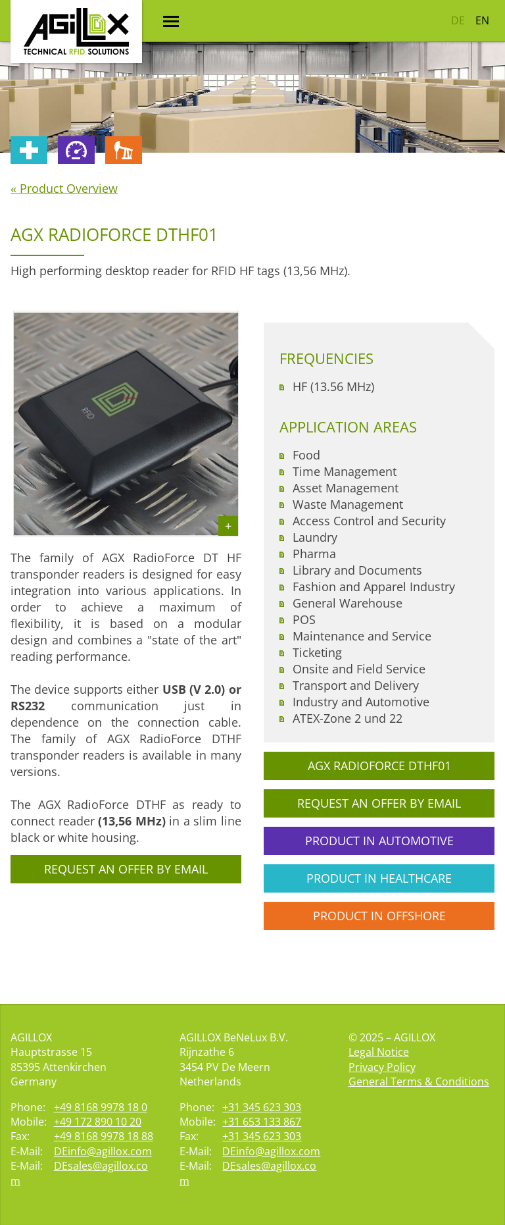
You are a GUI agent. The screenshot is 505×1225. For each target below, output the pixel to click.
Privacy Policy (382, 1067)
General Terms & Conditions (419, 1081)
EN (482, 20)
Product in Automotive (379, 840)
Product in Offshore (379, 916)
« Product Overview (64, 188)
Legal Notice (379, 1052)
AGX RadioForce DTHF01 (379, 765)
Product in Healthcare (379, 878)
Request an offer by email (126, 869)
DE (458, 20)
